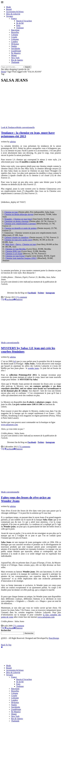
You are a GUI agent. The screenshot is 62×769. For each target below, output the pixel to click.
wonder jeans (33, 368)
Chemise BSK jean (13, 251)
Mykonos (15, 44)
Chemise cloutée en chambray (16, 237)
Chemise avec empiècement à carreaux (20, 224)
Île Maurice (16, 53)
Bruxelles (15, 32)
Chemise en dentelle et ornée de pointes (20, 228)
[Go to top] (6, 645)
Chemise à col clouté (13, 253)
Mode (8, 7)
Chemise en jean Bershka (15, 249)
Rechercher (6, 630)
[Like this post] (2, 299)
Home (3, 72)
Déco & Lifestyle (13, 14)
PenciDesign (54, 638)
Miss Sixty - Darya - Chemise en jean (20, 244)
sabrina (13, 142)
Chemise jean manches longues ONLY (21, 258)
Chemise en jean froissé (15, 256)
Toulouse (20, 28)
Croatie (14, 37)
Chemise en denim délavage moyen (18, 214)
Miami (14, 55)
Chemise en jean (11, 212)
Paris (18, 25)
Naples (14, 46)
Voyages (9, 16)
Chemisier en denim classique (16, 221)
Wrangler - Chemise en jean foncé (18, 219)
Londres (14, 41)
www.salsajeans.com (45, 617)
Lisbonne (15, 39)
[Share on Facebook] (9, 299)
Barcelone (15, 30)
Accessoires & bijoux (15, 12)
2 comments (24, 447)
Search (27, 67)
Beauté (9, 9)
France (14, 18)
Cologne (14, 35)
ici (15, 361)
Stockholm (15, 48)
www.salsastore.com (9, 425)
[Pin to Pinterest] (18, 299)
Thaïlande (15, 62)
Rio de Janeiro (17, 60)
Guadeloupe (16, 51)
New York (15, 58)
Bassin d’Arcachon (24, 21)
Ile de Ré (20, 23)
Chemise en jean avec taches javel (18, 240)
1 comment (21, 297)
